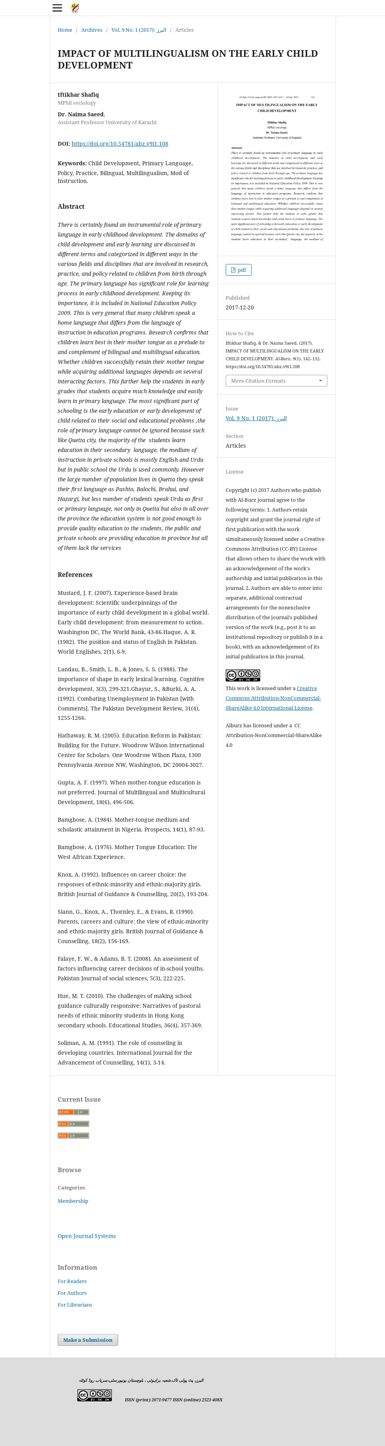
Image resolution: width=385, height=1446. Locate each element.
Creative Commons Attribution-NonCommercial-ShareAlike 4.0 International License (273, 698)
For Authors (72, 1292)
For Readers (72, 1281)
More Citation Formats (258, 380)
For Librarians (75, 1304)
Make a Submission (88, 1339)
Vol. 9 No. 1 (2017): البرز (138, 29)
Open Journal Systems (87, 1236)
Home (65, 29)
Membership (73, 1200)
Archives (91, 29)
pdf (241, 269)
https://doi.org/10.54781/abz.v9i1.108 (120, 143)
